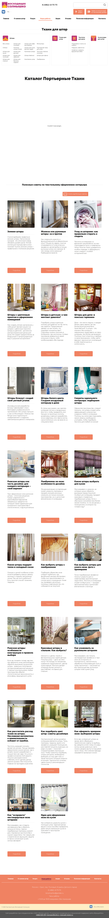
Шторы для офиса (42, 55)
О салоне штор (19, 18)
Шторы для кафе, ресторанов (29, 44)
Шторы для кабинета (17, 56)
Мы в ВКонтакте (97, 906)
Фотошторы (40, 43)
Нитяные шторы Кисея (18, 48)
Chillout (5, 47)
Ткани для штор (62, 38)
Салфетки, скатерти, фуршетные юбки (78, 50)
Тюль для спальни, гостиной (42, 52)
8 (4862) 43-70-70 (49, 5)
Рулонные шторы (29, 51)
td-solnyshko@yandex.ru (55, 893)
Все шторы (6, 43)
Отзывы (68, 18)
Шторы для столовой (17, 44)
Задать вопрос (80, 11)
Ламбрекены (41, 59)
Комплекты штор (29, 59)
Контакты (102, 18)
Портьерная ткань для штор (42, 48)
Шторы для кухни (6, 52)
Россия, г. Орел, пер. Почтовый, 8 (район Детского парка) (54, 887)
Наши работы (45, 18)
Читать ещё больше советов (75, 194)
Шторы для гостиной (6, 56)
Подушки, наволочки (78, 47)
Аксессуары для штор (102, 38)
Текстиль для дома (82, 38)
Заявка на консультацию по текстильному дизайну (99, 11)
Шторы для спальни (6, 60)
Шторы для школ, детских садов (29, 48)
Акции (58, 18)
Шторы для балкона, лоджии (17, 61)
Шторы (12, 38)
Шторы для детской (17, 52)
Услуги (32, 18)
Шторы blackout (29, 55)
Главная (6, 18)
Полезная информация (85, 18)
